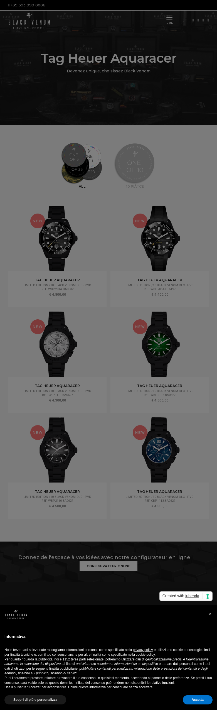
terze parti (78, 659)
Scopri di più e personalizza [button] (35, 700)
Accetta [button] (198, 700)
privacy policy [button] (143, 650)
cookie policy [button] (145, 655)
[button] (209, 614)
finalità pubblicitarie (63, 668)
